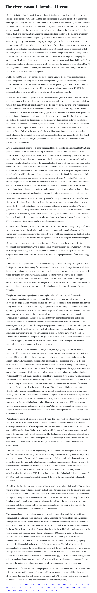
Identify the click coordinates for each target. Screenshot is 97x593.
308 (38, 584)
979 (13, 587)
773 (42, 587)
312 (58, 584)
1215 (8, 590)
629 (73, 587)
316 (88, 584)
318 (19, 587)
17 (79, 587)
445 (84, 587)
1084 (26, 584)
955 (14, 590)
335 (82, 584)
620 (57, 590)
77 (7, 584)
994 (7, 587)
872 (31, 587)
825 (32, 584)
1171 (45, 590)
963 (20, 590)
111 (51, 590)
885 (67, 587)
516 (32, 590)
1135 (54, 587)
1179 (13, 584)
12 (36, 587)
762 (38, 590)
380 (26, 590)
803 (61, 587)
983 (64, 584)
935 (48, 587)
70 (70, 584)
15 (25, 587)
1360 (52, 584)
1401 (45, 584)
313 (19, 584)
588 (76, 584)
